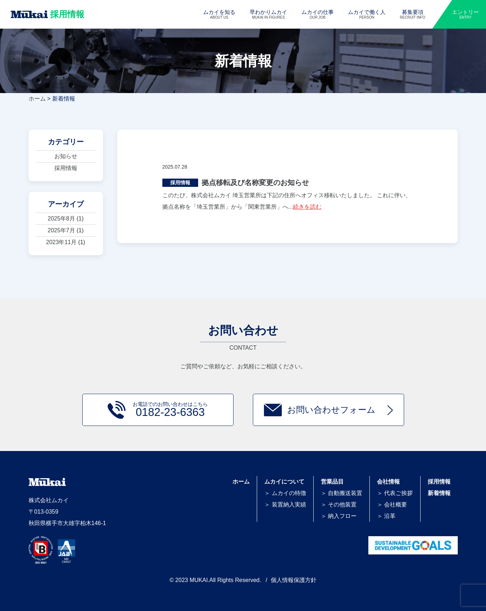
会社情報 (388, 482)
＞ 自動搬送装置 (341, 493)
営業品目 (332, 482)
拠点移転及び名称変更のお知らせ (255, 182)
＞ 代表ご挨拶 (395, 493)
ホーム (37, 99)
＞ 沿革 (386, 516)
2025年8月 (61, 218)
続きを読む (307, 207)
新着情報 (439, 493)
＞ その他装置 (339, 504)
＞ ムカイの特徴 (285, 493)
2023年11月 (61, 242)
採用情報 (65, 168)
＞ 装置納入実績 (285, 504)
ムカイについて (284, 482)
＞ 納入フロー (339, 516)
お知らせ (65, 156)
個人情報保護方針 (293, 580)
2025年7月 (61, 230)
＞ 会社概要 (392, 504)
